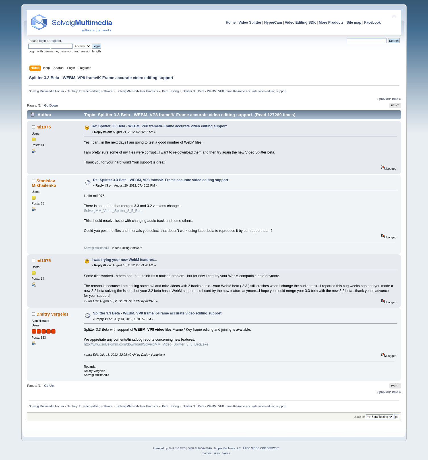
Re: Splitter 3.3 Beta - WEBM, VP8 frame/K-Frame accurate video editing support (159, 126)
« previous (384, 99)
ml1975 (43, 126)
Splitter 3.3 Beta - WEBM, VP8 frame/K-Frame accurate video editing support (157, 313)
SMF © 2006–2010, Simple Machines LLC (214, 448)
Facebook (372, 22)
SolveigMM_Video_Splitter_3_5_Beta (113, 211)
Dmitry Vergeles (52, 314)
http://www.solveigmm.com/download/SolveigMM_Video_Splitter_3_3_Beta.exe (146, 344)
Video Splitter (250, 22)
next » (396, 99)
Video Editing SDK (300, 22)
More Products (331, 22)
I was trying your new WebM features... (124, 260)
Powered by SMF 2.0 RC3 (169, 448)
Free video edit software (261, 448)
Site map (353, 22)
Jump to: (359, 416)
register (56, 40)
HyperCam (273, 22)
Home (231, 22)
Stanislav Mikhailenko (44, 183)
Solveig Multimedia (96, 248)
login (42, 40)
